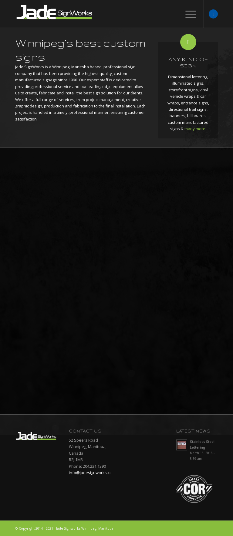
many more (194, 128)
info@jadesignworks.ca (90, 472)
